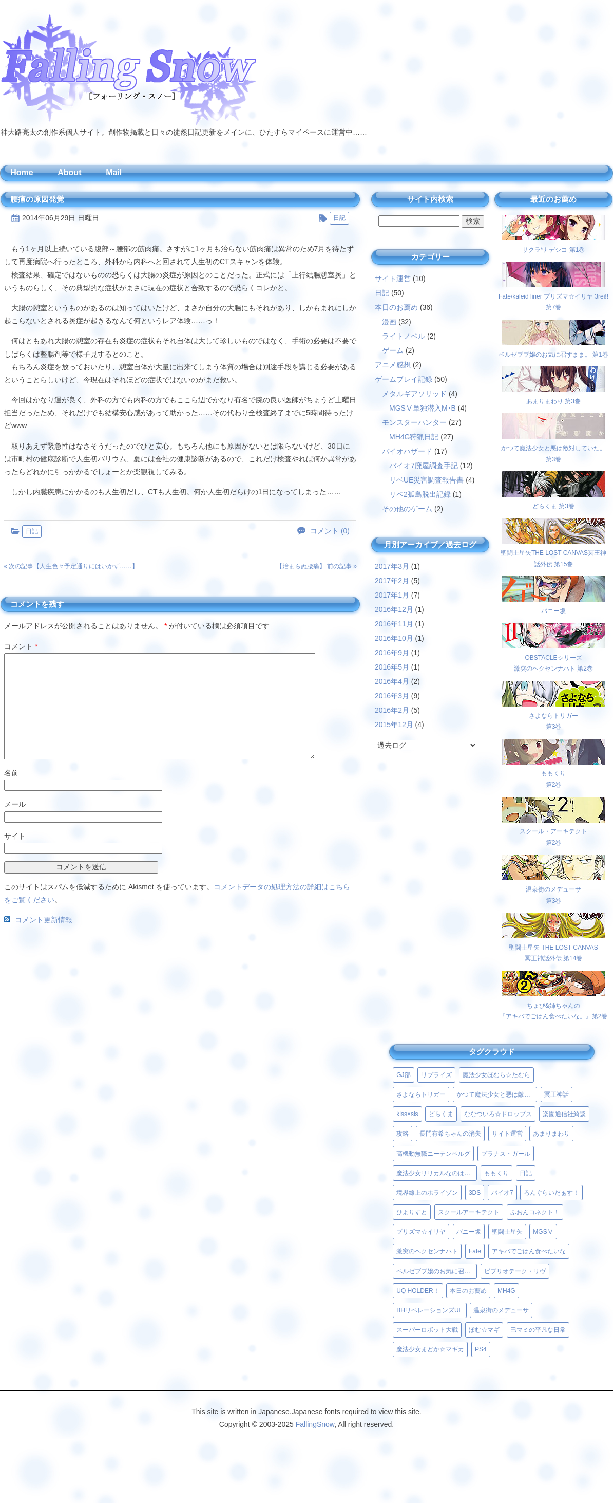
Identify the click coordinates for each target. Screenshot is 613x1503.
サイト (15, 836)
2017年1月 (392, 595)
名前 (11, 773)
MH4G (506, 1290)
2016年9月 (392, 652)
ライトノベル (403, 336)
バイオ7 (502, 1192)
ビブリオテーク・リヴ (515, 1271)
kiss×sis (407, 1114)
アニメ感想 (393, 365)
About (69, 172)
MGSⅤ (543, 1231)
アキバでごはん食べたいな (529, 1251)
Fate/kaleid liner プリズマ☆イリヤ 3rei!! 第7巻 (553, 296)
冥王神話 (556, 1094)
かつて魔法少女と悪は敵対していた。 (496, 1094)
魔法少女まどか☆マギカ (430, 1349)
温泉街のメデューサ (501, 1310)
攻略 (402, 1133)
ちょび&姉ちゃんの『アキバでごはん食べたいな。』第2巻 (554, 1005)
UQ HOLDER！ (417, 1290)
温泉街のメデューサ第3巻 (553, 889)
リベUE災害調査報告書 (426, 480)
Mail (114, 172)
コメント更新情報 (43, 920)
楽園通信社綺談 (564, 1114)
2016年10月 (394, 638)
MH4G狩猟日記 (413, 437)
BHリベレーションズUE (429, 1310)
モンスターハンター (414, 422)
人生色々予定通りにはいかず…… (86, 566)
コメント (20, 646)
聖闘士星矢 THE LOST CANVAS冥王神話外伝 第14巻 (553, 947)
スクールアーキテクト (469, 1212)
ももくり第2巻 (553, 773)
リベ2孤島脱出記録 (420, 494)
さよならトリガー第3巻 (553, 715)
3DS (475, 1192)
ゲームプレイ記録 (403, 379)
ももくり (496, 1173)
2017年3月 (392, 566)
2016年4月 (392, 681)
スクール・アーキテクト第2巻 (553, 831)
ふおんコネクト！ (535, 1212)
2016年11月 (394, 624)
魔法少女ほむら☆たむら (496, 1075)
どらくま (441, 1114)
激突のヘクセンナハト (427, 1251)
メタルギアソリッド (414, 393)
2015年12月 (394, 724)
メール (15, 804)
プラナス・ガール (505, 1153)
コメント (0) (330, 531)
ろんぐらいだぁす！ (551, 1192)
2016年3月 (392, 696)
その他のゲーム (407, 509)
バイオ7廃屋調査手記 (423, 465)
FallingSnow (315, 1424)
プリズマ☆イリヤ (421, 1231)
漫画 (389, 322)
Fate (475, 1251)
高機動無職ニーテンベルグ (433, 1153)
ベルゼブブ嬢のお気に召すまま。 (436, 1271)
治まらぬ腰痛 (300, 566)
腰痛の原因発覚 (37, 199)
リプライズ (436, 1075)
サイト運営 (393, 278)
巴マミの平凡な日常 (538, 1329)
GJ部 (403, 1075)
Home (21, 172)
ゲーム (393, 350)
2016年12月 (394, 609)
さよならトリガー (421, 1094)
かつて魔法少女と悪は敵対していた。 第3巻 (553, 447)
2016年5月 (392, 667)
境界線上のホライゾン (427, 1192)
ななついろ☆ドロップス (498, 1114)
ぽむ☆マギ (484, 1329)
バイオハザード (407, 451)
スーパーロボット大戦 (427, 1329)
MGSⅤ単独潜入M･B (422, 408)
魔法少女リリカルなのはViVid (436, 1173)
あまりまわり (551, 1133)
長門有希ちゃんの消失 (450, 1133)
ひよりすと (411, 1212)
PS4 (481, 1349)
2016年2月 (392, 710)
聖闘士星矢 (507, 1231)
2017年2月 (392, 581)
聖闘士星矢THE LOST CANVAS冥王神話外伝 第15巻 (553, 552)
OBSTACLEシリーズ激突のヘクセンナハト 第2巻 (553, 657)
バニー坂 (468, 1231)
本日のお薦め (396, 307)
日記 (339, 217)
